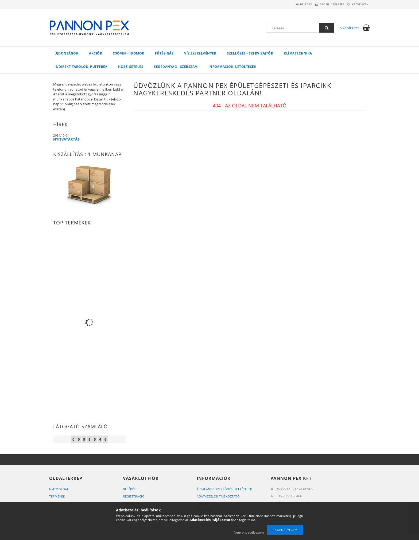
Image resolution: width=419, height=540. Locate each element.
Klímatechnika (298, 53)
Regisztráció (134, 496)
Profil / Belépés (324, 4)
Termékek (57, 496)
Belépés (293, 4)
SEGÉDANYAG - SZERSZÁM (176, 66)
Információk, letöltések (232, 66)
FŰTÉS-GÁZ (164, 53)
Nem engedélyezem (249, 532)
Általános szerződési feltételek (224, 489)
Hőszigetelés (130, 66)
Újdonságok (66, 53)
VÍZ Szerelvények (200, 53)
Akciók (95, 53)
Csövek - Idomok (128, 53)
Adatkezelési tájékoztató (218, 496)
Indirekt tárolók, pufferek (81, 66)
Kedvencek (358, 4)
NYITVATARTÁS (66, 139)
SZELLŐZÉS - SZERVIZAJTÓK (250, 53)
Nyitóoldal (59, 489)
